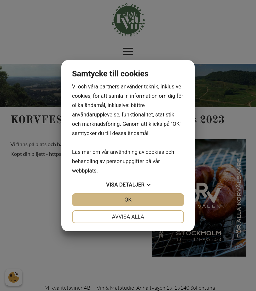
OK (127, 200)
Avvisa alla (128, 217)
